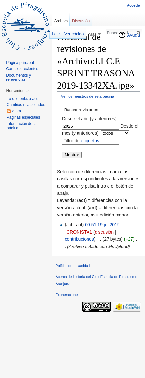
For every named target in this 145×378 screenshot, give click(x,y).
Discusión (81, 20)
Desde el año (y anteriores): (90, 118)
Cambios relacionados (26, 104)
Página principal (20, 62)
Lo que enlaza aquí (23, 98)
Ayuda (133, 34)
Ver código (74, 33)
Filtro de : (81, 140)
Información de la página (21, 126)
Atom (16, 111)
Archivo (61, 20)
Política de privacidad (73, 266)
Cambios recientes (22, 69)
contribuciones (79, 239)
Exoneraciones (67, 295)
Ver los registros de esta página (87, 96)
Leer (56, 33)
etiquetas (90, 140)
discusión (104, 232)
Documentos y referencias (18, 77)
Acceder (134, 5)
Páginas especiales (23, 117)
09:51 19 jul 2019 (102, 224)
